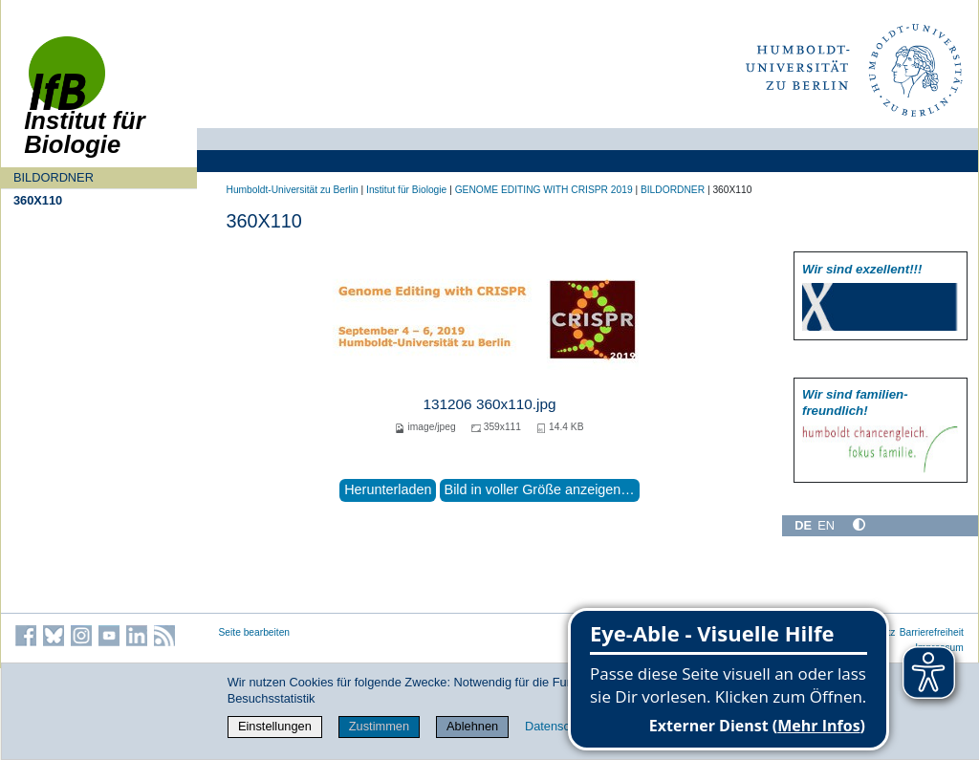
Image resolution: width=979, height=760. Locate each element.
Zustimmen (379, 726)
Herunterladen (387, 489)
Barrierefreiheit (932, 632)
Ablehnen (472, 726)
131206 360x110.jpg (489, 404)
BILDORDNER (53, 177)
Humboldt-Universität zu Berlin (293, 190)
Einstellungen (275, 726)
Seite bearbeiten (255, 632)
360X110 (37, 200)
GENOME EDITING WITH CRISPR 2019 (544, 190)
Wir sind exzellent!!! (862, 269)
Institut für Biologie (406, 190)
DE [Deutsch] (803, 525)
